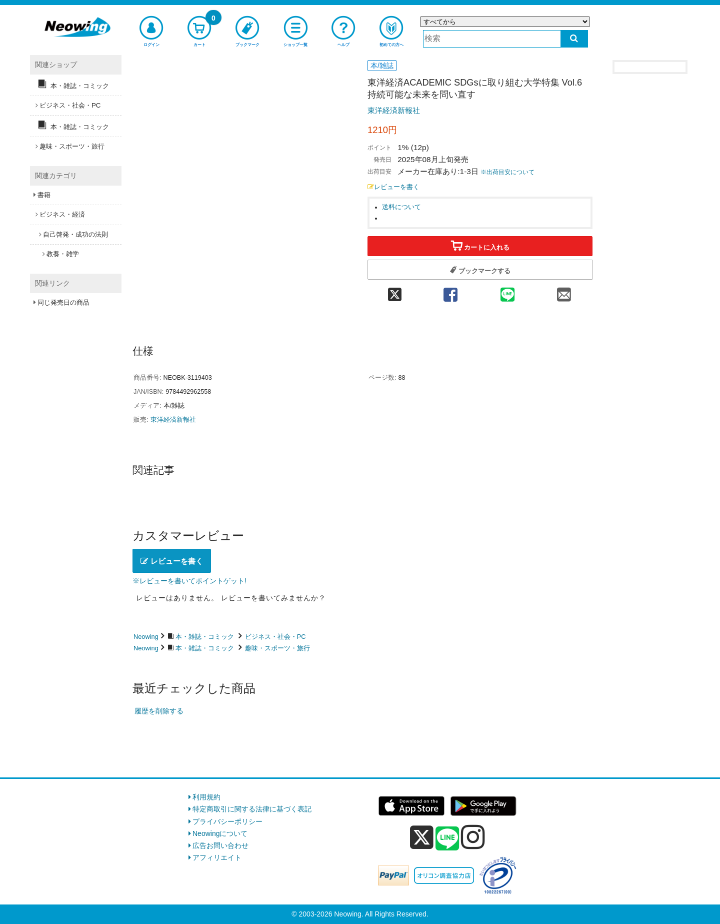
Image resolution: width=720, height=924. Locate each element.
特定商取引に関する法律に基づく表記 (252, 809)
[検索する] (574, 39)
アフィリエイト (217, 857)
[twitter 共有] (395, 291)
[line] (448, 839)
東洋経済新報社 (394, 110)
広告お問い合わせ (220, 845)
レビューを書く (394, 187)
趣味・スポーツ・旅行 (277, 648)
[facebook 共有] (450, 291)
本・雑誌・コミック (205, 636)
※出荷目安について (507, 172)
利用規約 (206, 797)
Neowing (146, 636)
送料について (401, 207)
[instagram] (473, 837)
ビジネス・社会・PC (275, 636)
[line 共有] (507, 291)
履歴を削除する (159, 711)
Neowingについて (220, 833)
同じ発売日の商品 (64, 302)
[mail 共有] (564, 291)
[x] (422, 837)
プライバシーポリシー (227, 821)
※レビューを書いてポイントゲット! (189, 581)
